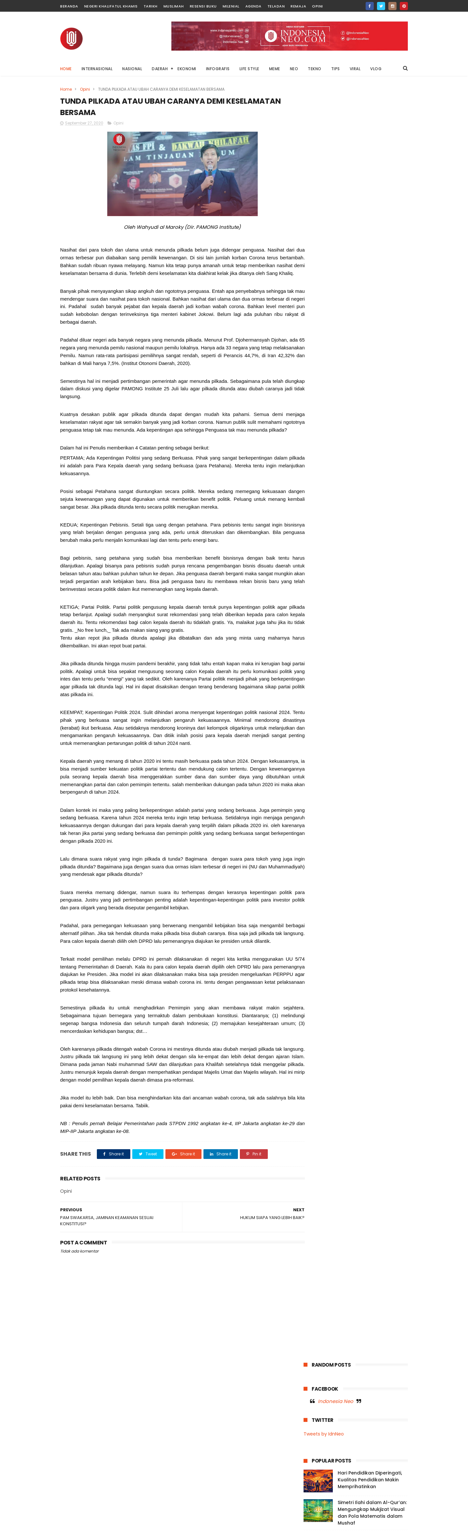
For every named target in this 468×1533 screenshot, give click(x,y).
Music (312, 482)
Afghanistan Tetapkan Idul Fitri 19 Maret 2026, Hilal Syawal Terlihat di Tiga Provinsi (367, 1494)
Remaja (298, 6)
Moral (384, 470)
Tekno (390, 518)
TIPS (335, 68)
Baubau (339, 433)
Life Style (316, 470)
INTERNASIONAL (97, 68)
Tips (336, 530)
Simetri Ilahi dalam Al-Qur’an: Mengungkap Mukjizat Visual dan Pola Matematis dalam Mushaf (372, 239)
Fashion (340, 445)
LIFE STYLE (249, 68)
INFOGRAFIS (218, 68)
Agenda (253, 6)
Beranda (69, 6)
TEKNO (315, 68)
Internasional (366, 458)
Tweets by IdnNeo (324, 161)
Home (66, 68)
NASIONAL (132, 68)
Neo (368, 494)
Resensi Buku (203, 6)
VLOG (376, 68)
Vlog (391, 530)
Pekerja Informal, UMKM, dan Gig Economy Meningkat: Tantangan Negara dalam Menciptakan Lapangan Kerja (372, 273)
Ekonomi (315, 445)
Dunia (383, 433)
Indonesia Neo (335, 127)
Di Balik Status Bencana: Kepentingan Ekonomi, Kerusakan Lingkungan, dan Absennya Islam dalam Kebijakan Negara (346, 1431)
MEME (274, 68)
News (386, 494)
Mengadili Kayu (349, 1458)
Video (355, 530)
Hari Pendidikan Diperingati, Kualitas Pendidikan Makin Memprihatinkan (370, 207)
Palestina (366, 506)
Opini (317, 6)
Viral (374, 530)
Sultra (348, 518)
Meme (340, 470)
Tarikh (151, 6)
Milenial (231, 6)
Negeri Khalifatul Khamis (111, 6)
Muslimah (173, 6)
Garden (364, 445)
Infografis (390, 445)
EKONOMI (187, 68)
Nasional (364, 482)
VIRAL (355, 68)
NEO (294, 68)
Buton (362, 433)
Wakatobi (316, 542)
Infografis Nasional (325, 458)
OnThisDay (318, 506)
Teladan (276, 6)
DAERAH (160, 68)
